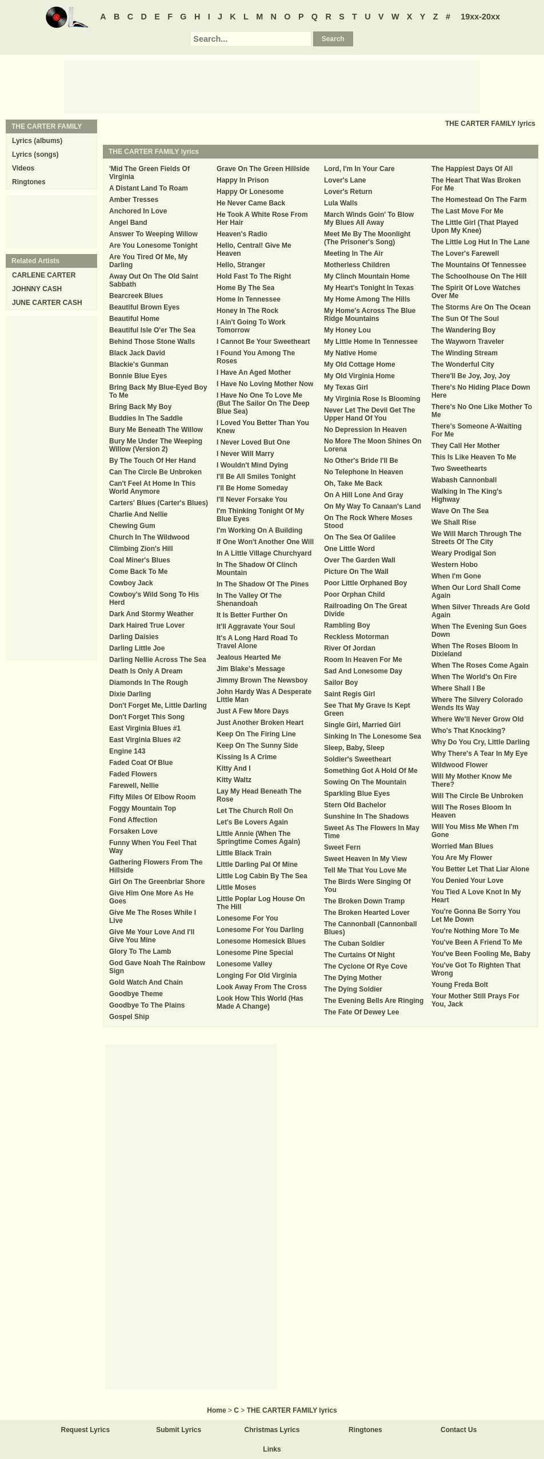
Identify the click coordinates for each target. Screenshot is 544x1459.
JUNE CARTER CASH (47, 303)
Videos (23, 168)
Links (272, 1449)
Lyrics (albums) (37, 141)
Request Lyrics (85, 1430)
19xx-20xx (480, 16)
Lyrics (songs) (35, 154)
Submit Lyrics (178, 1430)
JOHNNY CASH (37, 289)
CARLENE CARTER (43, 275)
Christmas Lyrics (272, 1430)
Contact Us (459, 1430)
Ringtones (29, 182)
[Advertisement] (272, 86)
